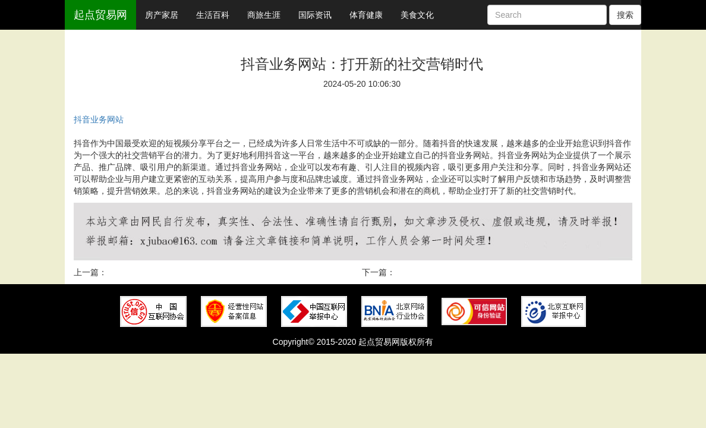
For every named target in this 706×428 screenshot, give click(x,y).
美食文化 (417, 15)
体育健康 (366, 15)
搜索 (625, 15)
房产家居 (161, 15)
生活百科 (212, 15)
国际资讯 (315, 15)
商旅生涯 (263, 15)
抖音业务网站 (99, 119)
